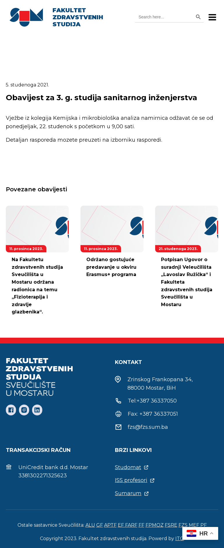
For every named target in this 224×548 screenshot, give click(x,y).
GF (99, 525)
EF (121, 525)
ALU (90, 525)
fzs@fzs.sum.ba (148, 427)
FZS (183, 525)
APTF (110, 525)
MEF (194, 525)
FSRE (171, 525)
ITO (179, 538)
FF (141, 525)
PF (203, 525)
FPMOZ (155, 525)
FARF (131, 525)
